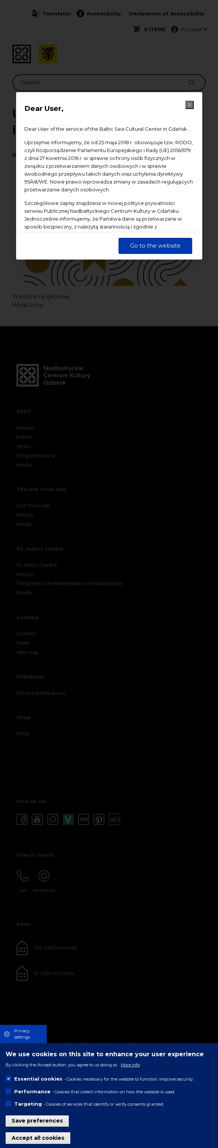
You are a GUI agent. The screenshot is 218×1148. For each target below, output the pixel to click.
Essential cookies (38, 1079)
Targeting (28, 1104)
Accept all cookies (38, 1138)
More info (130, 1064)
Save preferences (37, 1120)
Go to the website (155, 245)
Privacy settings (22, 1034)
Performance (32, 1091)
